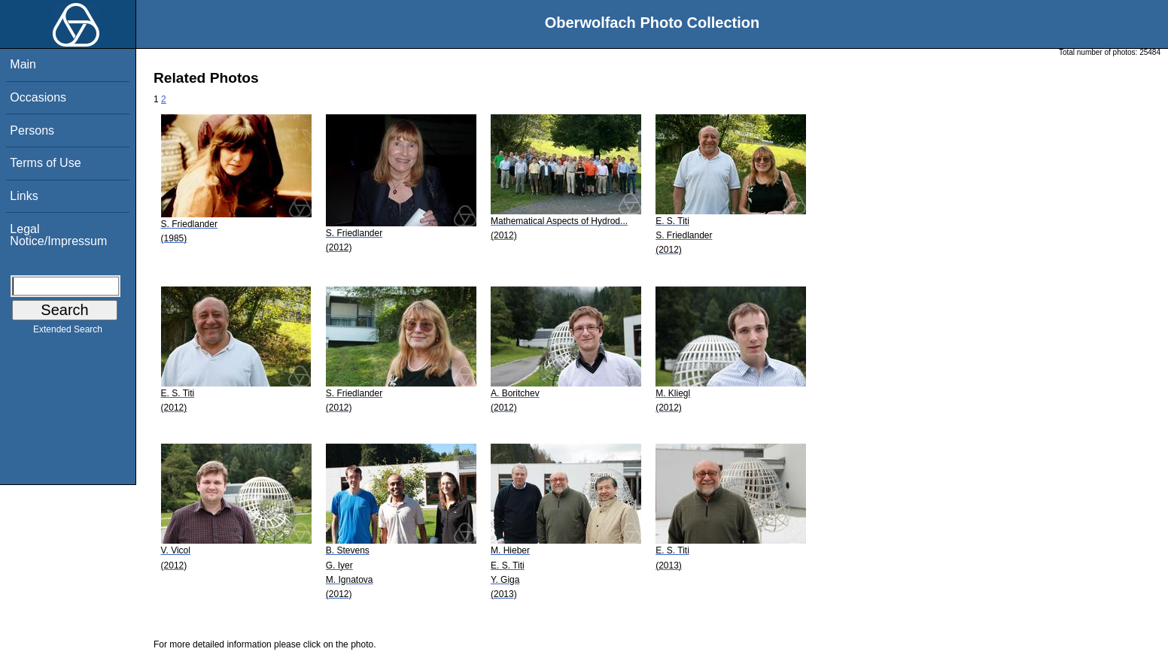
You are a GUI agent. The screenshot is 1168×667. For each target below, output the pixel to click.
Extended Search (67, 332)
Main (23, 64)
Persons (32, 130)
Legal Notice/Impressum (58, 235)
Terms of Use (45, 162)
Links (24, 195)
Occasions (38, 97)
